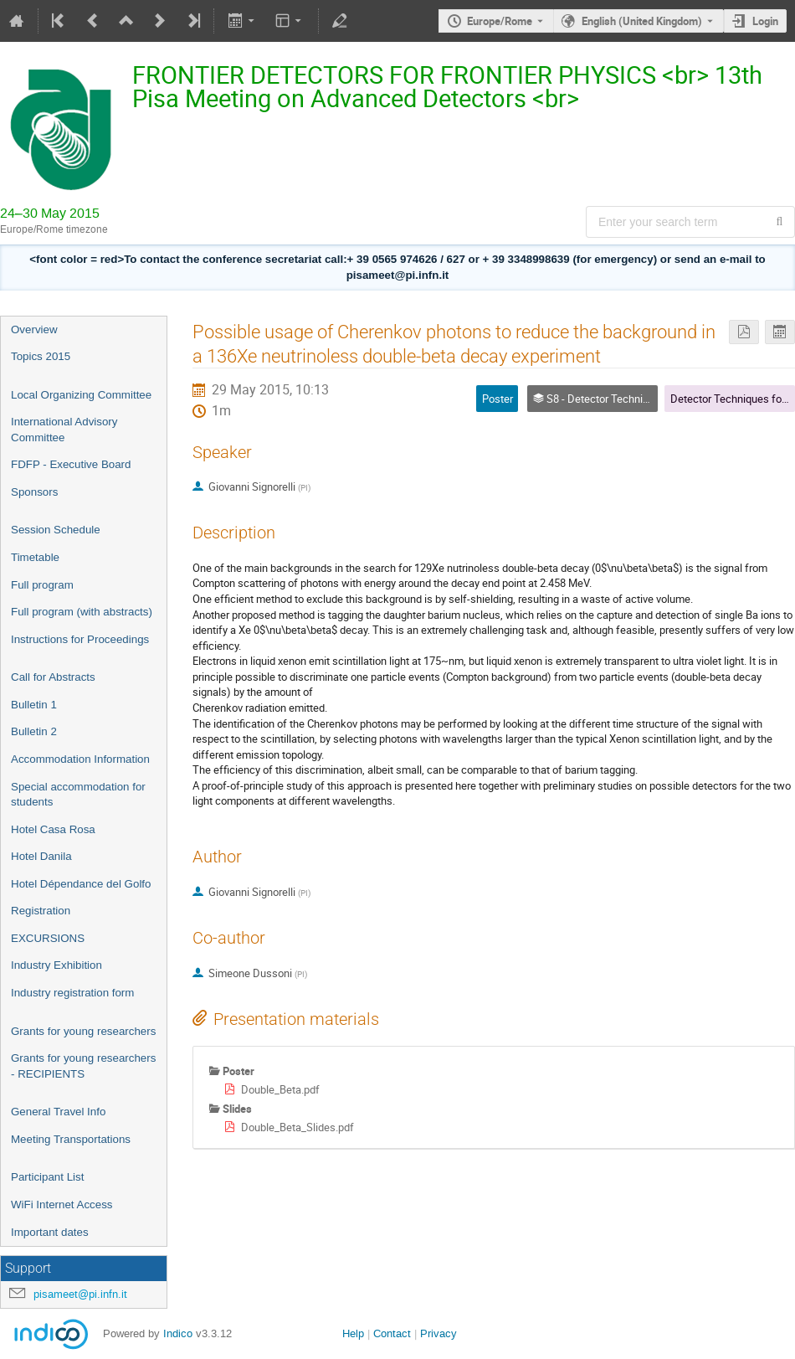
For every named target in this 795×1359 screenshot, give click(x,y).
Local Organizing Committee (81, 395)
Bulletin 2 (34, 731)
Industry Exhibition (56, 965)
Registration (40, 910)
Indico (177, 1333)
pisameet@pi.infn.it (80, 1294)
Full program (42, 585)
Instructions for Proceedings (80, 639)
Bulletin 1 (34, 704)
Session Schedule (55, 529)
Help (353, 1333)
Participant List (47, 1177)
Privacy (438, 1333)
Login (765, 20)
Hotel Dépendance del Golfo (81, 884)
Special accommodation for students (78, 794)
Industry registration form (72, 992)
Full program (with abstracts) (81, 611)
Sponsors (34, 492)
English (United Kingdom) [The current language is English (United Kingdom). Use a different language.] (642, 20)
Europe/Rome (499, 20)
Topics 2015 (40, 356)
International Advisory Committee (64, 429)
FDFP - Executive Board (71, 464)
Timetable (35, 557)
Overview (34, 329)
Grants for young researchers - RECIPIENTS (83, 1066)
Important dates (50, 1232)
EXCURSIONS (48, 938)
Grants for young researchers (83, 1031)
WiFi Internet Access (61, 1204)
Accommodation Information (80, 759)
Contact (392, 1333)
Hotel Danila (41, 856)
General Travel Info (58, 1111)
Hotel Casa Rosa (53, 829)
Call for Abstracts (53, 677)
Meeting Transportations (71, 1139)
